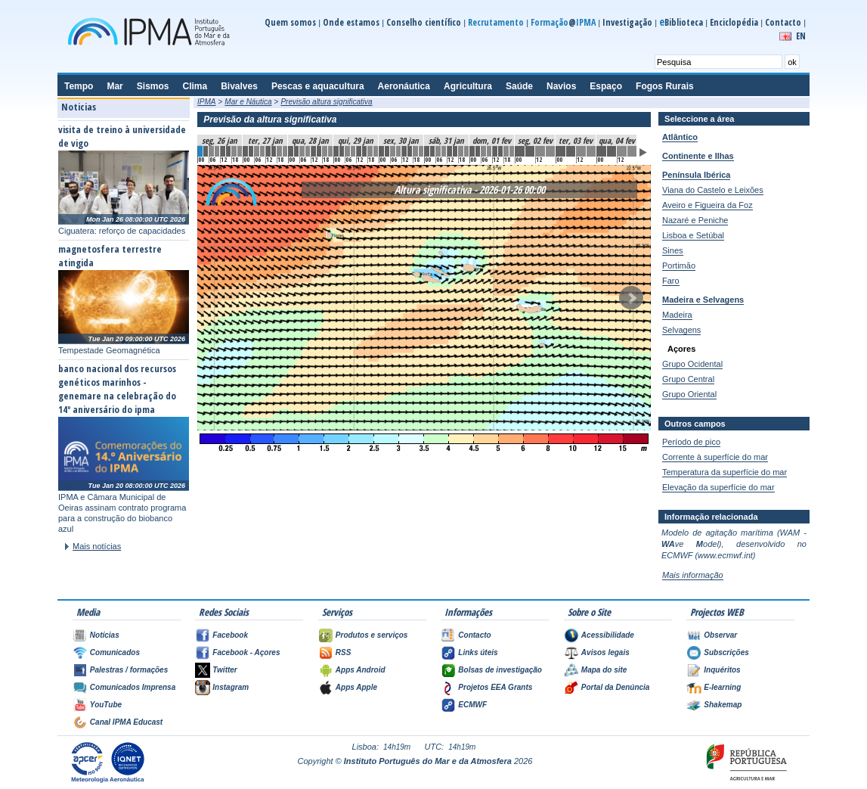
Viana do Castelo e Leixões (712, 189)
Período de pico (691, 441)
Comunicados (115, 652)
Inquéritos (722, 670)
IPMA (206, 102)
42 (438, 151)
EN (801, 36)
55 (511, 151)
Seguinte (631, 298)
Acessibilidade (607, 635)
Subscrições (726, 652)
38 (415, 151)
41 (432, 151)
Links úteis (477, 652)
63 (591, 151)
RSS (343, 652)
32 (381, 151)
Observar (720, 635)
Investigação (627, 22)
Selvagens (681, 329)
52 (495, 151)
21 (319, 151)
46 (461, 151)
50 (483, 151)
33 (387, 151)
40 (427, 151)
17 (296, 151)
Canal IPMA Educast (126, 722)
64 (601, 151)
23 (330, 151)
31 (375, 151)
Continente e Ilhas (698, 155)
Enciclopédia (734, 22)
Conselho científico (423, 22)
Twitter (224, 670)
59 (550, 151)
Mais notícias (97, 546)
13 (273, 151)
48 (472, 151)
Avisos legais (605, 652)
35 (398, 151)
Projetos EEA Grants (495, 687)
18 (302, 151)
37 (409, 151)
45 (455, 151)
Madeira (677, 314)
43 (443, 151)
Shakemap (723, 704)
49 (477, 151)
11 (262, 151)
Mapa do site (604, 670)
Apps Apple (356, 687)
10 (257, 151)
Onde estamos (351, 22)
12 (268, 151)
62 (581, 151)
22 (325, 151)
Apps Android (361, 670)
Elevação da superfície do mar (718, 487)
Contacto (783, 22)
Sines (672, 250)
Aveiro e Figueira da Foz (707, 205)
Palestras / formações (129, 670)
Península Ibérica (696, 174)
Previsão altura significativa (326, 102)
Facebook (230, 635)
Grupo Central (688, 379)
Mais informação (692, 574)
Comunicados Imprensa (132, 687)
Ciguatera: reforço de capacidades (121, 230)
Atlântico (680, 136)
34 (393, 151)
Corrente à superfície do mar (715, 456)
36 (404, 151)
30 (370, 151)
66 (622, 151)
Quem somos (290, 22)
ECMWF (472, 704)
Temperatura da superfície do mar (724, 472)
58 (540, 151)
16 (291, 151)
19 (307, 151)
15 (285, 151)
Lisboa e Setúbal (693, 235)
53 (500, 151)
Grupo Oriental (689, 394)
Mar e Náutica (247, 102)
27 (353, 151)
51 (489, 151)
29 (364, 151)
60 (560, 151)
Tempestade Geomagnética (109, 350)
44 (449, 151)
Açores (681, 348)
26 (347, 151)
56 (520, 151)
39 (421, 151)
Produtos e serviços (372, 635)
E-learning (722, 687)
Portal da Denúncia (615, 687)
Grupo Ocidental (692, 363)
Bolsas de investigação (500, 670)
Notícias (104, 635)
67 (631, 151)
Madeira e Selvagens (703, 299)
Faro (671, 280)
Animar (643, 152)
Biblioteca (681, 22)
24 (336, 151)
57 (529, 151)
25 (341, 151)
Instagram (230, 687)
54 (506, 151)
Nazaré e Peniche (695, 220)
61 (570, 151)
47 (466, 151)
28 (359, 151)
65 (611, 151)
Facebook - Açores (246, 652)
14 (279, 151)
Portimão (678, 265)
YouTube (106, 704)
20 (313, 151)
